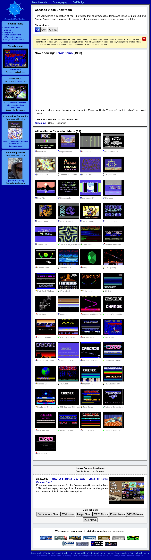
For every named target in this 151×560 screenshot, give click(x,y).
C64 (43, 29)
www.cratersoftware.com (102, 555)
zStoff (89, 553)
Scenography (60, 2)
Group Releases (12, 27)
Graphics (8, 32)
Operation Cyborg (15, 180)
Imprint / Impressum (103, 553)
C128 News (101, 514)
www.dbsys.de (84, 555)
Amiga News (84, 514)
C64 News (68, 514)
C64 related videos (13, 37)
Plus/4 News (117, 514)
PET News (90, 519)
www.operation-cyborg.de (67, 555)
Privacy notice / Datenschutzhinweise (132, 553)
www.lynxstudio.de (121, 555)
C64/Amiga (78, 2)
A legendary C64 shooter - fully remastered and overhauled (15, 105)
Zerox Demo (64, 53)
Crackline (40, 123)
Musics (7, 30)
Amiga (52, 29)
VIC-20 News (135, 514)
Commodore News (49, 514)
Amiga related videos (14, 39)
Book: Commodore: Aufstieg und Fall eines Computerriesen (15, 143)
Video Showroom (12, 34)
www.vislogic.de (136, 555)
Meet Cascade (39, 2)
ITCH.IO (20, 81)
